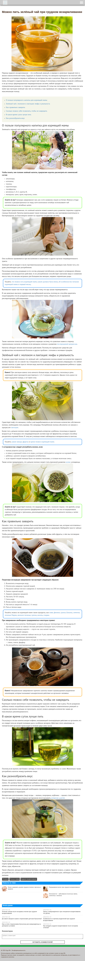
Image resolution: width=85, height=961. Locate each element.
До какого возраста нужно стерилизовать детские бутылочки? (22, 918)
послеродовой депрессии (67, 344)
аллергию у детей (58, 798)
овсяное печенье (24, 615)
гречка (34, 615)
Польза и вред (14, 879)
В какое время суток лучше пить (18, 115)
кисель (40, 615)
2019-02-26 (6, 910)
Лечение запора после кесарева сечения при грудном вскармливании (19, 912)
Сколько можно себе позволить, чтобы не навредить (26, 111)
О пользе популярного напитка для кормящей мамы (26, 100)
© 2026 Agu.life (6, 950)
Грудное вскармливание (28, 879)
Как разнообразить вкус (15, 118)
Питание (5, 879)
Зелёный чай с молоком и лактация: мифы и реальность (28, 104)
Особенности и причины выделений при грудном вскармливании (59, 919)
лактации (14, 427)
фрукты (25, 442)
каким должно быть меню (48, 282)
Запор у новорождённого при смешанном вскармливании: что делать (62, 912)
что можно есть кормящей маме (24, 282)
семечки (76, 613)
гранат (63, 613)
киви (51, 613)
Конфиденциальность (18, 950)
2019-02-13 (6, 922)
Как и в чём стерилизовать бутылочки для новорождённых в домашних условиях (21, 925)
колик (68, 462)
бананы (69, 613)
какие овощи (17, 442)
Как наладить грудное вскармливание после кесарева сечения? (60, 926)
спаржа (46, 615)
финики (57, 613)
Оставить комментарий (42, 942)
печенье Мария (11, 615)
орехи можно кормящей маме (42, 442)
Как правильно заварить (15, 107)
